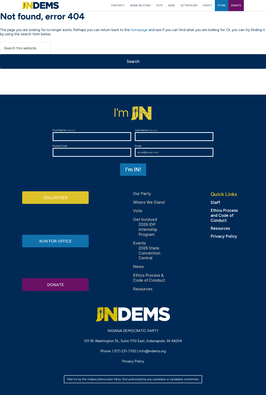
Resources (142, 288)
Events (139, 243)
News (138, 266)
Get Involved (145, 219)
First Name (92, 135)
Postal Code (92, 150)
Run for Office (55, 240)
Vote (137, 210)
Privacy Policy (224, 236)
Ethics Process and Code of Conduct (224, 215)
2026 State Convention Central (149, 253)
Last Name (174, 135)
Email (174, 150)
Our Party (142, 193)
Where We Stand (149, 202)
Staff (215, 202)
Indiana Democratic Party (40, 5)
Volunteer (55, 197)
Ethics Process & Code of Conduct (149, 278)
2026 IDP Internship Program (148, 229)
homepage (139, 30)
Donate (55, 284)
